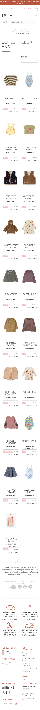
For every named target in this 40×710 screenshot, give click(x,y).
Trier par (24, 57)
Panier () (36, 9)
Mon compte (27, 8)
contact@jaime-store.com (30, 694)
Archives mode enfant (21, 31)
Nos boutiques (9, 648)
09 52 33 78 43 (31, 698)
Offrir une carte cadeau (10, 663)
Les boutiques (7, 8)
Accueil (15, 29)
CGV (23, 679)
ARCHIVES (25, 29)
